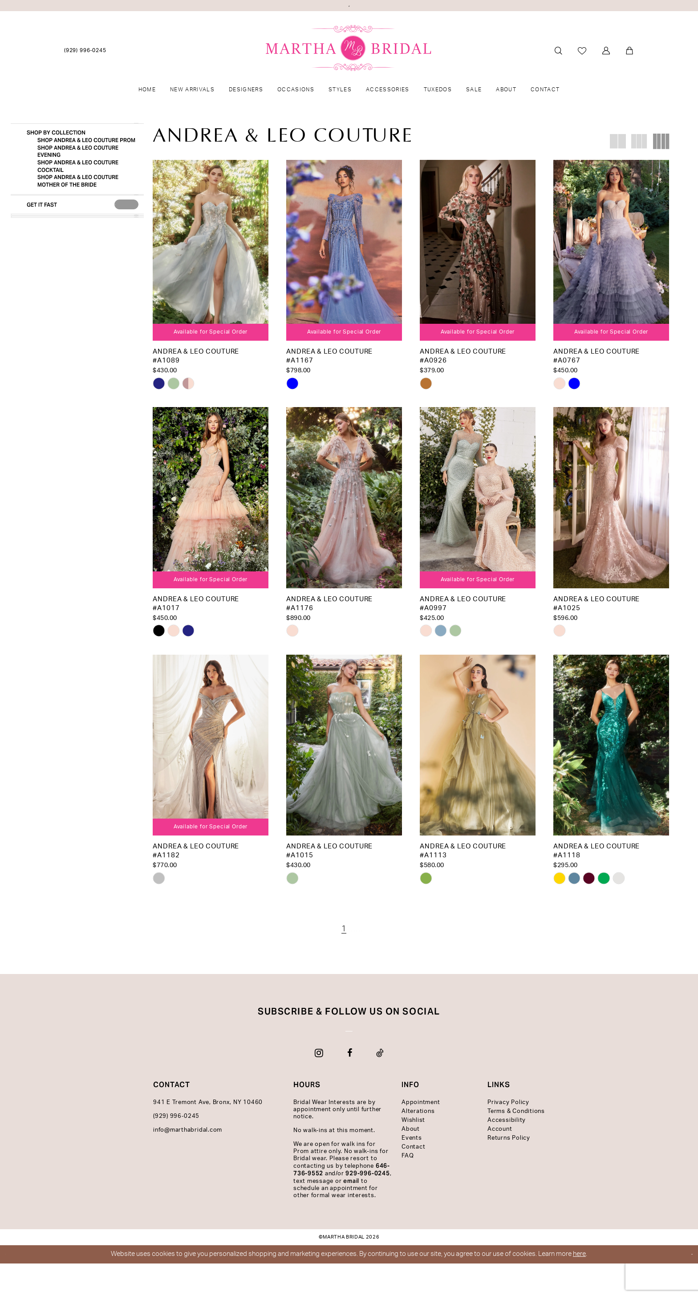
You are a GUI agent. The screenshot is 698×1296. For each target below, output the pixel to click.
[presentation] (126, 257)
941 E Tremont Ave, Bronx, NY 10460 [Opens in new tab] (208, 1135)
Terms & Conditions (516, 1144)
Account (499, 1162)
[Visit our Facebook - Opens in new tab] (349, 1085)
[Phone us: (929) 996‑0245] (85, 70)
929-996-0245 (367, 1206)
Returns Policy (508, 1171)
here (579, 1286)
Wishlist (413, 1153)
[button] (606, 70)
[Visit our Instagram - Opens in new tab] (319, 1085)
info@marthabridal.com (187, 1163)
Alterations (418, 1144)
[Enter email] (349, 1057)
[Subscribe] (449, 1057)
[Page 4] (361, 948)
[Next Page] (386, 948)
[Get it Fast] (64, 258)
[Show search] (558, 70)
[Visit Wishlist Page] (582, 69)
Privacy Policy (508, 1135)
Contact (413, 1179)
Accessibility (506, 1153)
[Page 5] (374, 948)
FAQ (408, 1188)
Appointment (421, 1135)
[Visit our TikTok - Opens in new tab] (380, 1085)
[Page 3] (349, 948)
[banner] (349, 67)
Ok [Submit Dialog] (683, 1287)
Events (412, 1171)
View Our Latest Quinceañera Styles (349, 9)
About (411, 1162)
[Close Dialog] (13, 1287)
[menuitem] (85, 70)
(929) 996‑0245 (176, 1149)
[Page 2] (336, 948)
